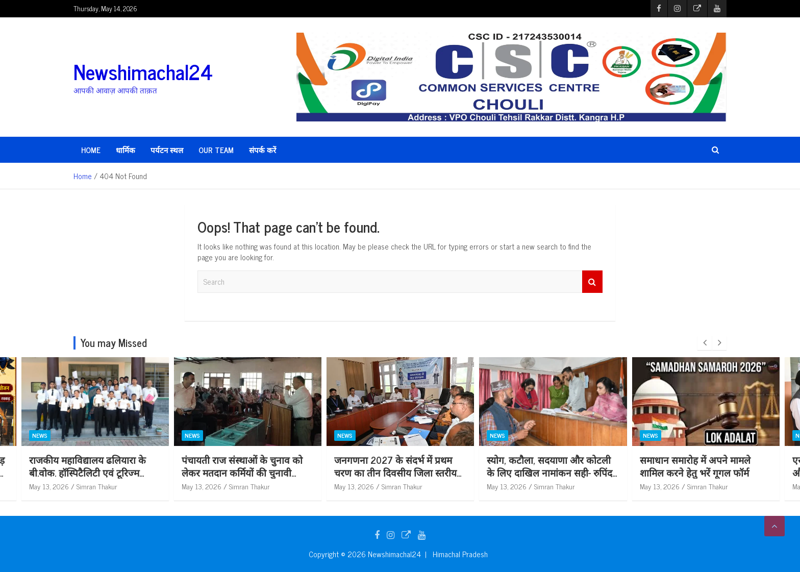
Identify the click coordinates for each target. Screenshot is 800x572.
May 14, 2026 (49, 486)
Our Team (216, 149)
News (39, 435)
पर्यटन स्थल (167, 149)
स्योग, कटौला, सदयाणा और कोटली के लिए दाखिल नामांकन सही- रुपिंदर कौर (704, 472)
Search (592, 281)
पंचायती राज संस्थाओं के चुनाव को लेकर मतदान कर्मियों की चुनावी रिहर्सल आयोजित (394, 472)
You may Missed (114, 342)
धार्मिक (125, 149)
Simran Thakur (249, 486)
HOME (91, 149)
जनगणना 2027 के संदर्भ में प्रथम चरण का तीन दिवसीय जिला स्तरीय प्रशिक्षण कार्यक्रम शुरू (548, 472)
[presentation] (704, 343)
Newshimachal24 (143, 71)
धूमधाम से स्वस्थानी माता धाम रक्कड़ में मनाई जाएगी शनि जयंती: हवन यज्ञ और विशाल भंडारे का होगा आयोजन (93, 472)
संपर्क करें (262, 149)
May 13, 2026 (201, 486)
